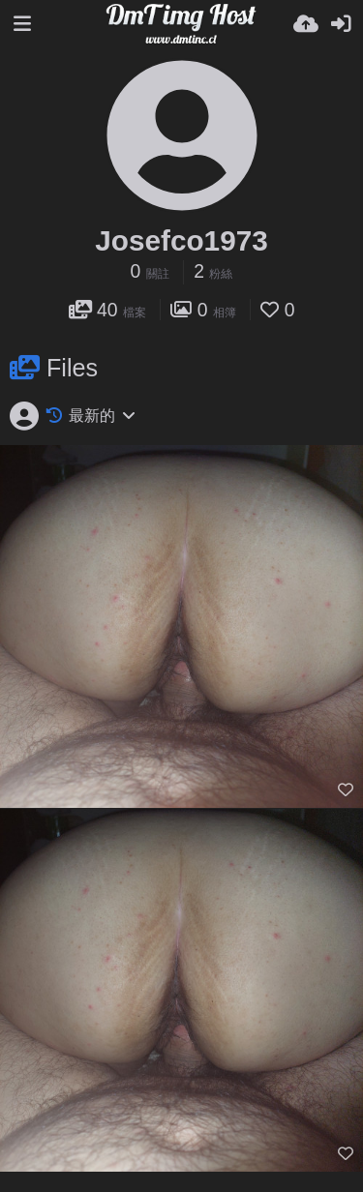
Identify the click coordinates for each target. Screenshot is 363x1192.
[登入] (340, 24)
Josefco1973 (181, 240)
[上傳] (305, 24)
